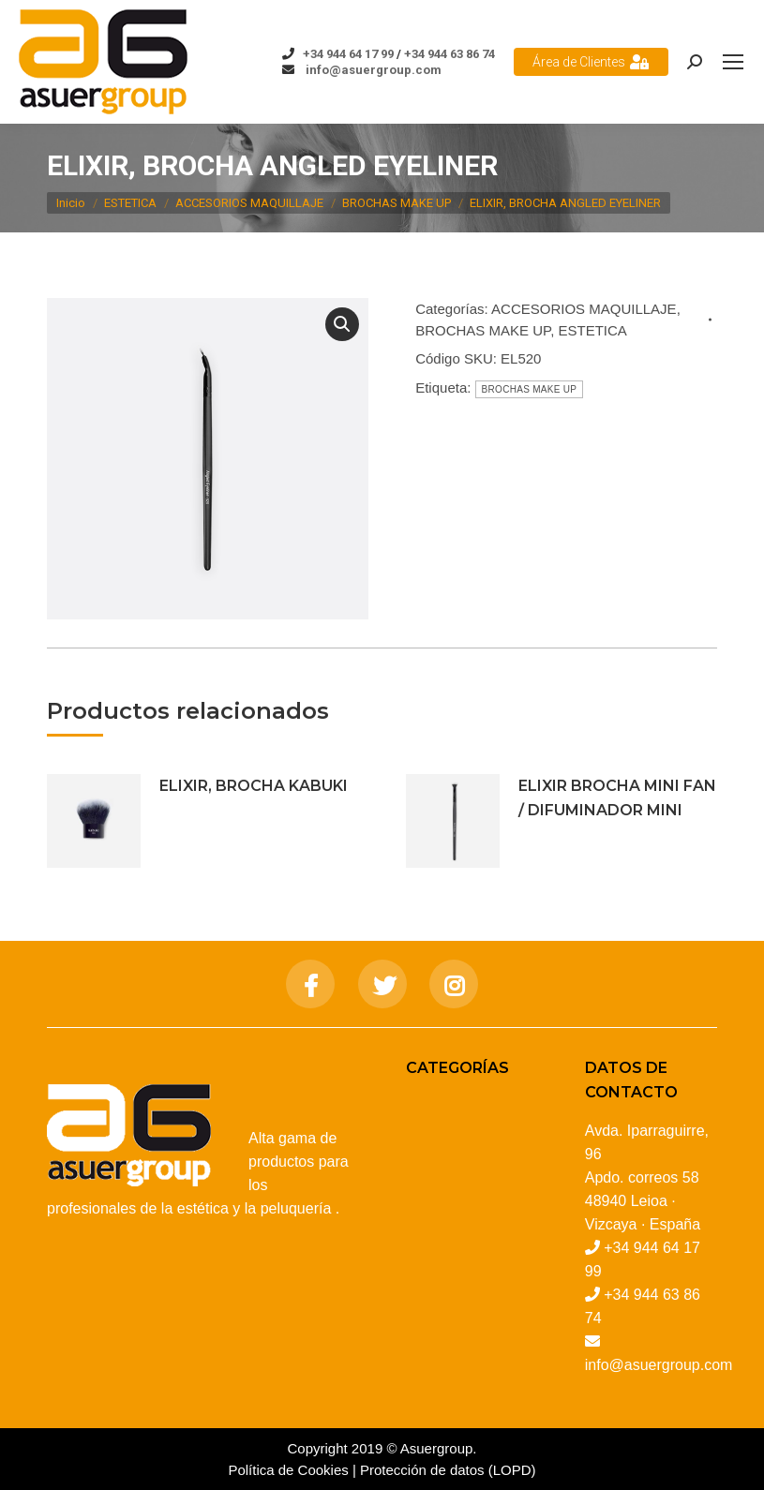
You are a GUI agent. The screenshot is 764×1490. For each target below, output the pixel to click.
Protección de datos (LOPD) (448, 1470)
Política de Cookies (288, 1470)
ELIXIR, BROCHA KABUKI (253, 786)
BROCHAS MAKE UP (482, 330)
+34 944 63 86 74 (449, 54)
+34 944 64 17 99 (348, 54)
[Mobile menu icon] (733, 62)
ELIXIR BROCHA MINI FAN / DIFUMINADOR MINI (617, 798)
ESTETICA (592, 330)
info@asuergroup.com (372, 70)
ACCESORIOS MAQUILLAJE (584, 309)
